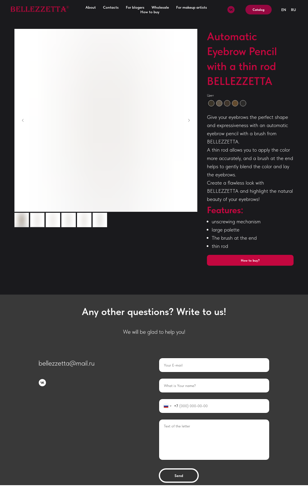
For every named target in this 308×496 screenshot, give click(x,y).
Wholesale (160, 7)
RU (293, 9)
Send (178, 475)
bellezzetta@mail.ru (66, 363)
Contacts (111, 7)
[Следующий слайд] (188, 120)
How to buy (149, 12)
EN (283, 9)
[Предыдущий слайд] (22, 120)
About (90, 7)
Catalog (258, 10)
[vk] (231, 9)
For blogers (135, 7)
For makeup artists (191, 7)
